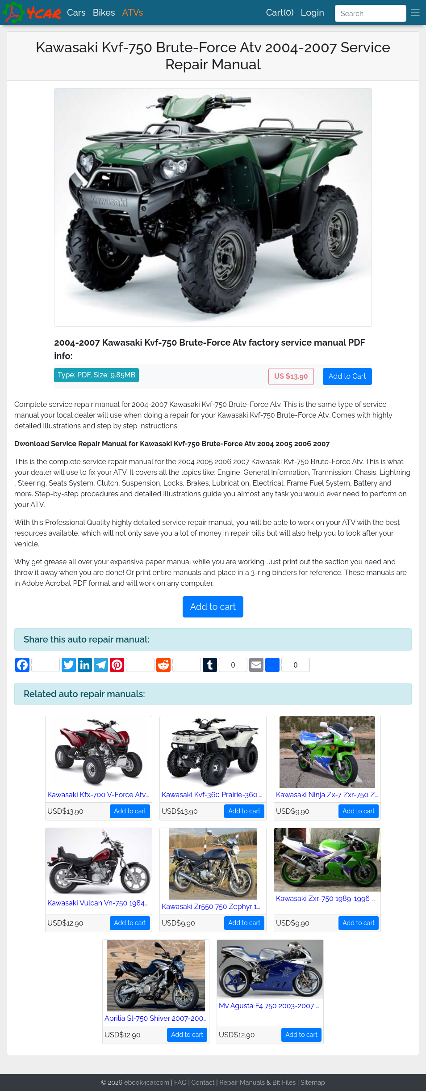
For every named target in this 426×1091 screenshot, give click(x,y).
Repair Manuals (242, 1082)
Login (312, 12)
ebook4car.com (146, 1082)
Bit (276, 1082)
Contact (202, 1082)
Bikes (104, 12)
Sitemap (313, 1082)
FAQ (180, 1082)
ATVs (132, 12)
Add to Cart (347, 376)
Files (289, 1082)
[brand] (32, 12)
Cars (76, 12)
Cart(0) (280, 12)
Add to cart (213, 606)
